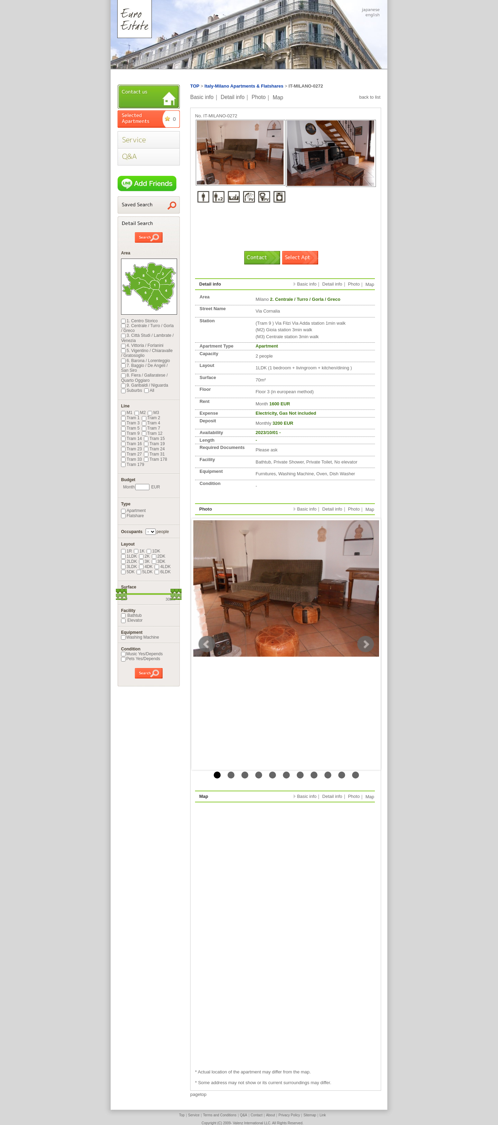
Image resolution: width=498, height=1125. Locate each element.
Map (278, 97)
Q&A (243, 1115)
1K (139, 551)
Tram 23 (131, 449)
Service (194, 1115)
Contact (256, 1115)
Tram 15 (154, 438)
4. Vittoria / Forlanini (142, 345)
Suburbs (131, 390)
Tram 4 (151, 423)
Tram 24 (154, 449)
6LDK (162, 571)
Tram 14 (131, 438)
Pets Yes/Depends (140, 658)
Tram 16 (131, 443)
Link (323, 1115)
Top (182, 1115)
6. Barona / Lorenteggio (145, 360)
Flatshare (132, 515)
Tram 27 (131, 454)
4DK (146, 566)
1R (126, 551)
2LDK (129, 561)
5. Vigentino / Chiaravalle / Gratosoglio (147, 353)
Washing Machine (140, 637)
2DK (158, 556)
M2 (140, 412)
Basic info (202, 97)
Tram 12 (152, 433)
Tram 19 (154, 443)
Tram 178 (155, 459)
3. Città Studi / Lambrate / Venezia (147, 338)
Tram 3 (130, 423)
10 (341, 775)
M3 (153, 412)
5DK (128, 571)
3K (144, 561)
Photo (258, 97)
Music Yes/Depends (142, 653)
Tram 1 (130, 417)
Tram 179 (132, 464)
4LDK (162, 566)
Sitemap (309, 1115)
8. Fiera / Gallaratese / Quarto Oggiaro (144, 377)
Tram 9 (130, 433)
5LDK (145, 571)
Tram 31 (154, 454)
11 (355, 775)
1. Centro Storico (139, 320)
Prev (207, 644)
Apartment (133, 510)
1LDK (129, 556)
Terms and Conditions (220, 1115)
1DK (153, 551)
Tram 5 (130, 428)
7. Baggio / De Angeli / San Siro (144, 368)
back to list (369, 97)
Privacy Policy (289, 1115)
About (270, 1115)
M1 (126, 412)
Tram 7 (151, 428)
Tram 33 (131, 459)
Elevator (131, 620)
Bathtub (131, 615)
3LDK (129, 566)
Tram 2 (151, 417)
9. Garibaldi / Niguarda (144, 385)
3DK (158, 561)
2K (144, 556)
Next (365, 644)
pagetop (198, 1094)
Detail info (233, 97)
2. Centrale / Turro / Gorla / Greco (147, 328)
